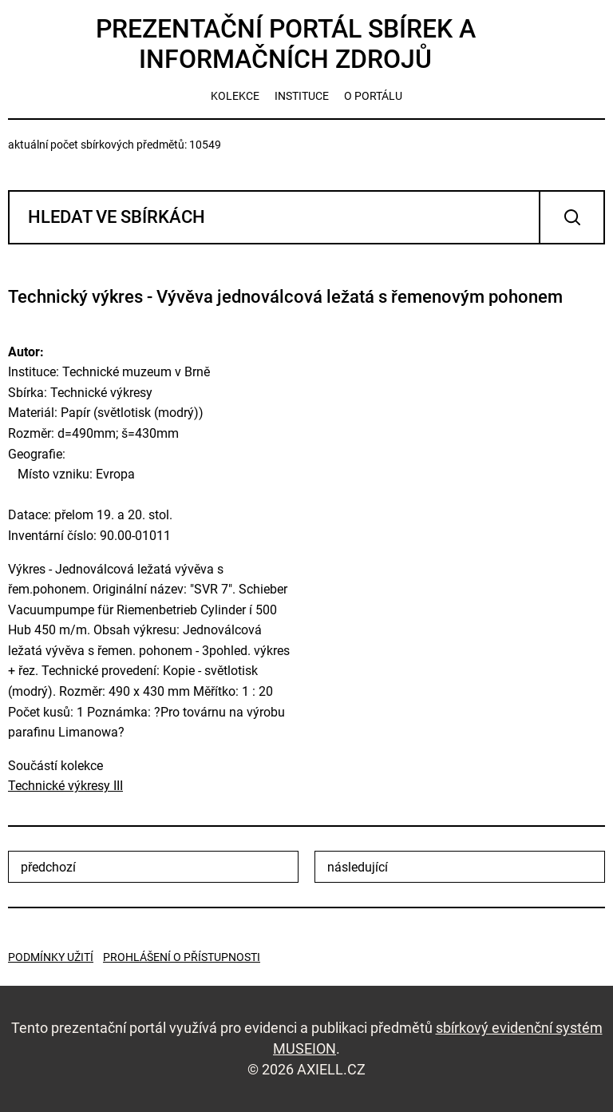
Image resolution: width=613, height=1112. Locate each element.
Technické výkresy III (65, 785)
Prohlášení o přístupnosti (181, 957)
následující (357, 867)
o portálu (373, 95)
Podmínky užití (50, 957)
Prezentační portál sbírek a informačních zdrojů (286, 44)
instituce (302, 95)
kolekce (235, 95)
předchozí (48, 867)
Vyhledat (572, 217)
